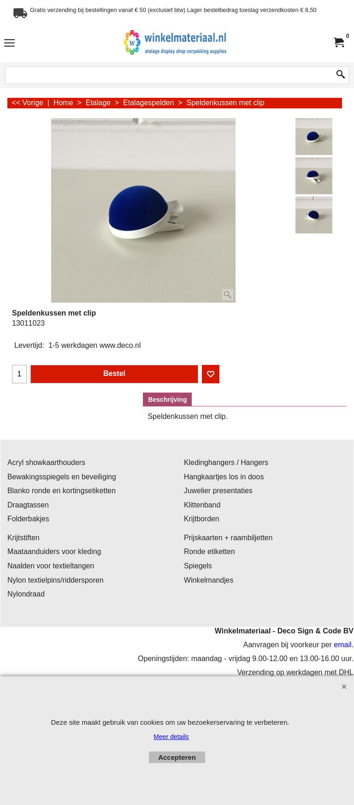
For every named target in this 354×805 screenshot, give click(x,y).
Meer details (171, 736)
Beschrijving (167, 399)
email (342, 645)
